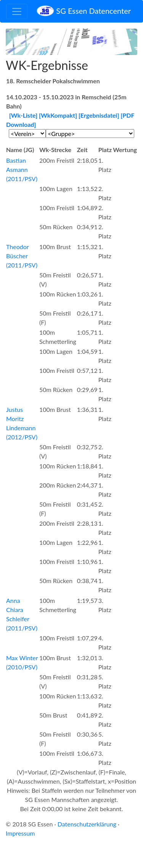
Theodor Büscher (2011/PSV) (21, 256)
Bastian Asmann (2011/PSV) (21, 169)
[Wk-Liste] (23, 115)
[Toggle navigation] (16, 11)
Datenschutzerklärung (87, 824)
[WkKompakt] (58, 115)
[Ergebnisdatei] (99, 115)
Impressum (20, 833)
